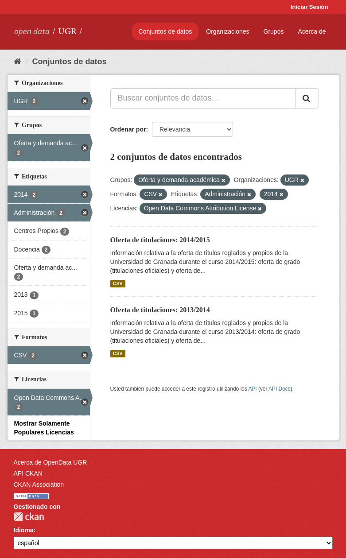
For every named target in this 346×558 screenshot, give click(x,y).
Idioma (24, 530)
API (252, 389)
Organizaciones (227, 31)
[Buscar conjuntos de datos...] (202, 98)
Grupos (274, 31)
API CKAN (28, 473)
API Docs (279, 389)
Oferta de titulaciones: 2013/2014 (160, 310)
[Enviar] (307, 98)
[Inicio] (17, 61)
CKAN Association (39, 484)
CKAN (29, 516)
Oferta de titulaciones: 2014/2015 (160, 240)
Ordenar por (128, 129)
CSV (118, 283)
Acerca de (312, 31)
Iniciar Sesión (309, 7)
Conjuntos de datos (165, 31)
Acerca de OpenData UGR (50, 462)
